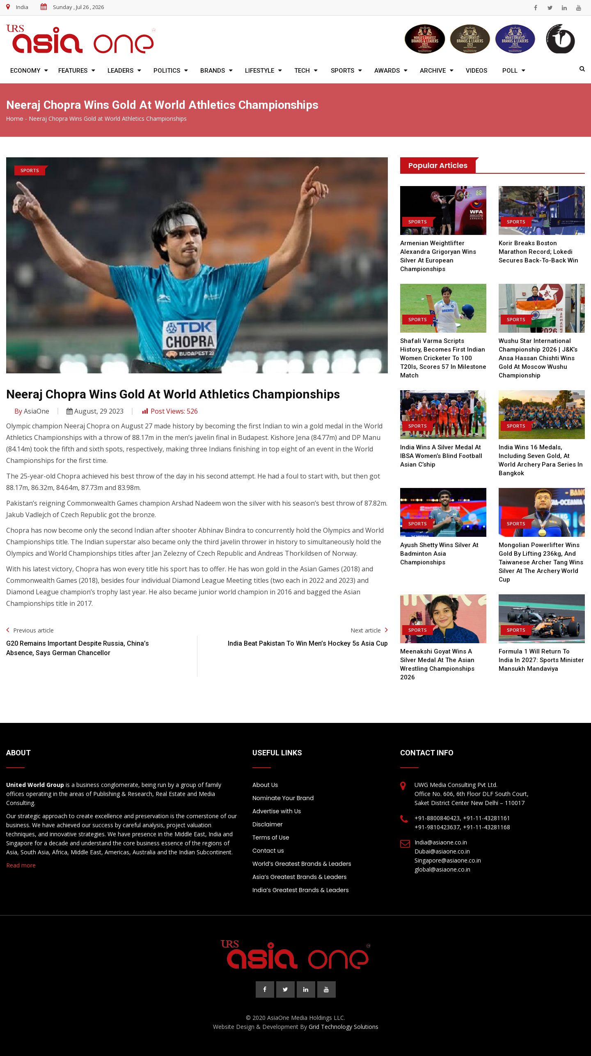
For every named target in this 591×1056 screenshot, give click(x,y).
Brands (212, 70)
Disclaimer (267, 824)
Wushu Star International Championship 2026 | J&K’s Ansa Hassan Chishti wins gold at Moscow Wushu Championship (538, 358)
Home (14, 119)
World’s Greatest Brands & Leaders (301, 864)
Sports (342, 70)
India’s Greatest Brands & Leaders (300, 890)
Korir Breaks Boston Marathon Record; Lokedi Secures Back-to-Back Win (539, 251)
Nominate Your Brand (283, 798)
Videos (476, 70)
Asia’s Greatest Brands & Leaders (299, 877)
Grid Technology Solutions (343, 1027)
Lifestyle (259, 70)
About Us (265, 785)
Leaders (120, 70)
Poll (510, 70)
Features (72, 70)
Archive (433, 70)
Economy (25, 70)
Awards (387, 70)
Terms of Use (270, 837)
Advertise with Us (276, 811)
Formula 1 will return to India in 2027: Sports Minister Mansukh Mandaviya (541, 660)
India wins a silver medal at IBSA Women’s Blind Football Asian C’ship (441, 456)
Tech (302, 70)
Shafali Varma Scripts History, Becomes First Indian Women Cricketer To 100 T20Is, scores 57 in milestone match (443, 358)
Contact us (268, 851)
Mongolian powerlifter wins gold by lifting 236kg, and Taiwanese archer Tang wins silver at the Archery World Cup (541, 562)
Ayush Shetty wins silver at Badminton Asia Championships (439, 553)
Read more (21, 865)
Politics (166, 70)
